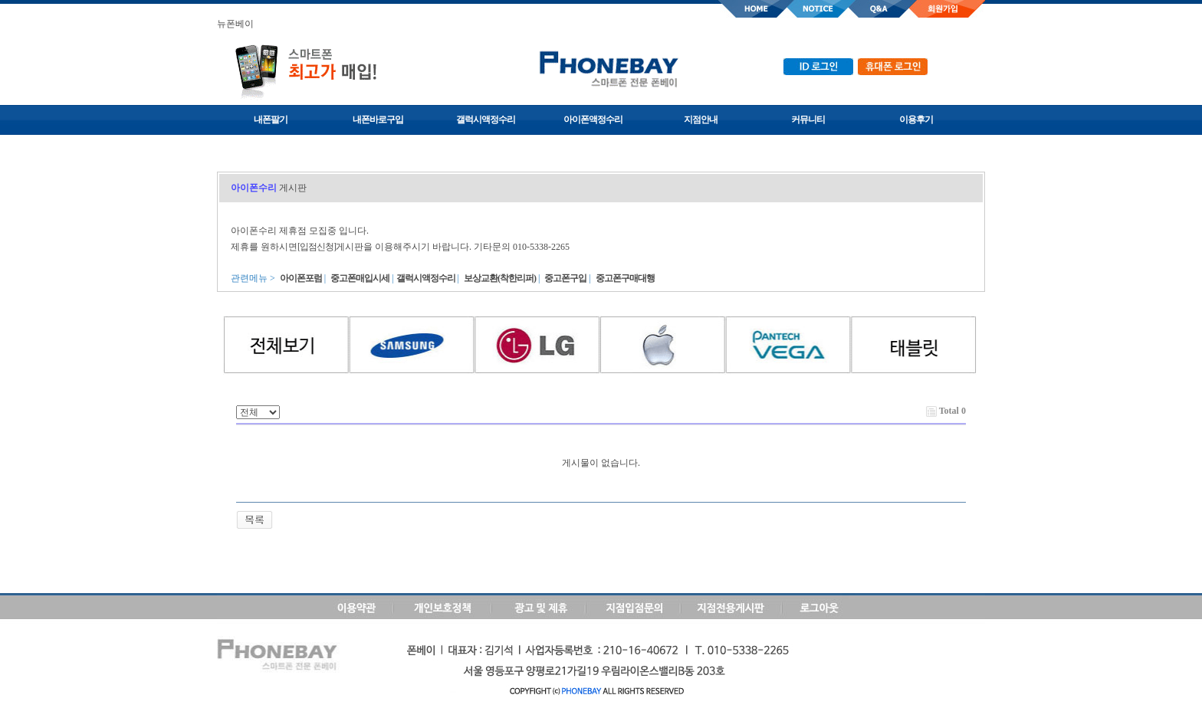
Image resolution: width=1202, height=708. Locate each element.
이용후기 (916, 119)
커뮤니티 (808, 119)
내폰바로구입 (378, 119)
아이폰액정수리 (592, 119)
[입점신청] (316, 246)
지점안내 (701, 119)
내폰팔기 (270, 119)
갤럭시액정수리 (485, 119)
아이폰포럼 (301, 278)
